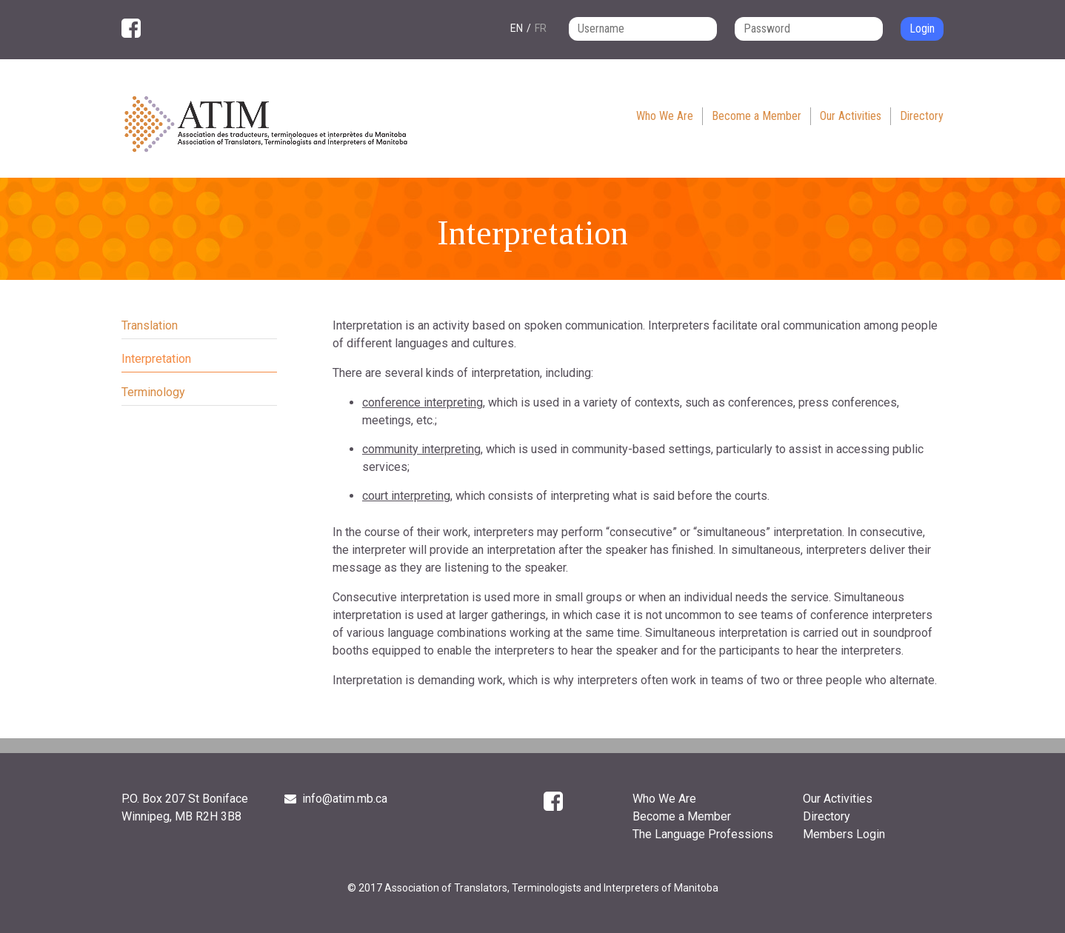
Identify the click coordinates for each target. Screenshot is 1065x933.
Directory (922, 116)
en (516, 28)
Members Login (844, 834)
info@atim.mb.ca (335, 799)
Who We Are (664, 116)
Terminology (153, 392)
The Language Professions (702, 834)
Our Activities (850, 116)
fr (541, 28)
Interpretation (156, 359)
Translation (149, 325)
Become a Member (756, 116)
